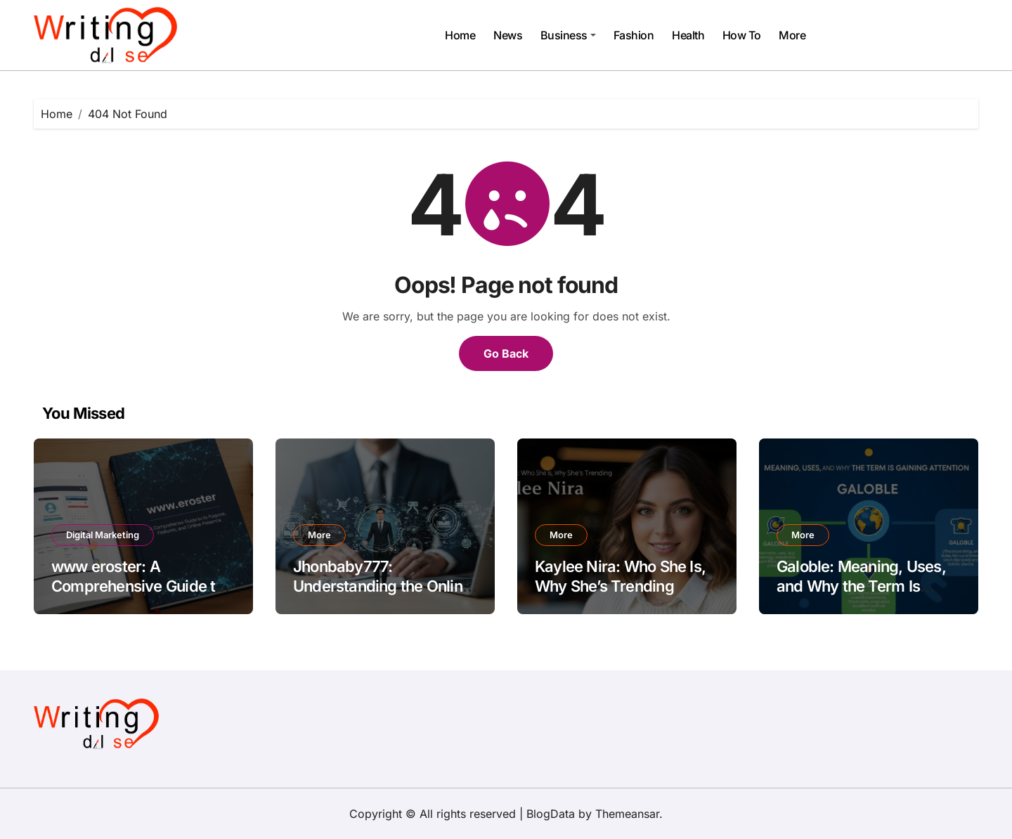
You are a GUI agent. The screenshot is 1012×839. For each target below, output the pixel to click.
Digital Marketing (102, 534)
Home (460, 35)
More (792, 35)
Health (688, 35)
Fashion (634, 35)
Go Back (506, 353)
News (507, 35)
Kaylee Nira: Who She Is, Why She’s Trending (620, 576)
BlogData (550, 814)
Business (568, 35)
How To (741, 35)
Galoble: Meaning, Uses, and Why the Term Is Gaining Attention (861, 586)
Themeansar (627, 814)
